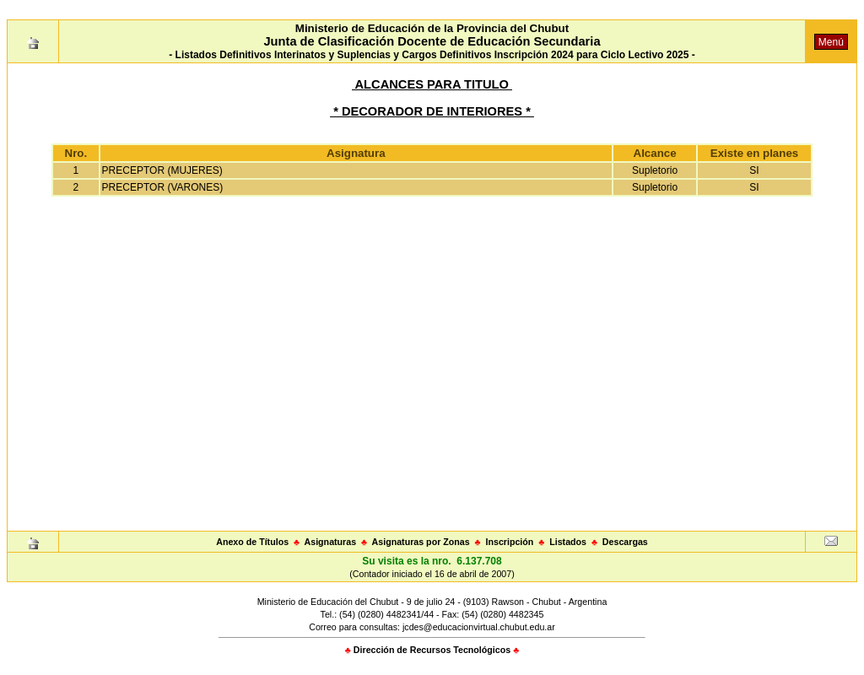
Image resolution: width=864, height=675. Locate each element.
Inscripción (509, 542)
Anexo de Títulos (252, 542)
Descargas (625, 542)
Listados (567, 542)
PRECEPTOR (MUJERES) (162, 170)
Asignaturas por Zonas (421, 542)
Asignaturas (331, 542)
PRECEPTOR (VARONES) (163, 187)
